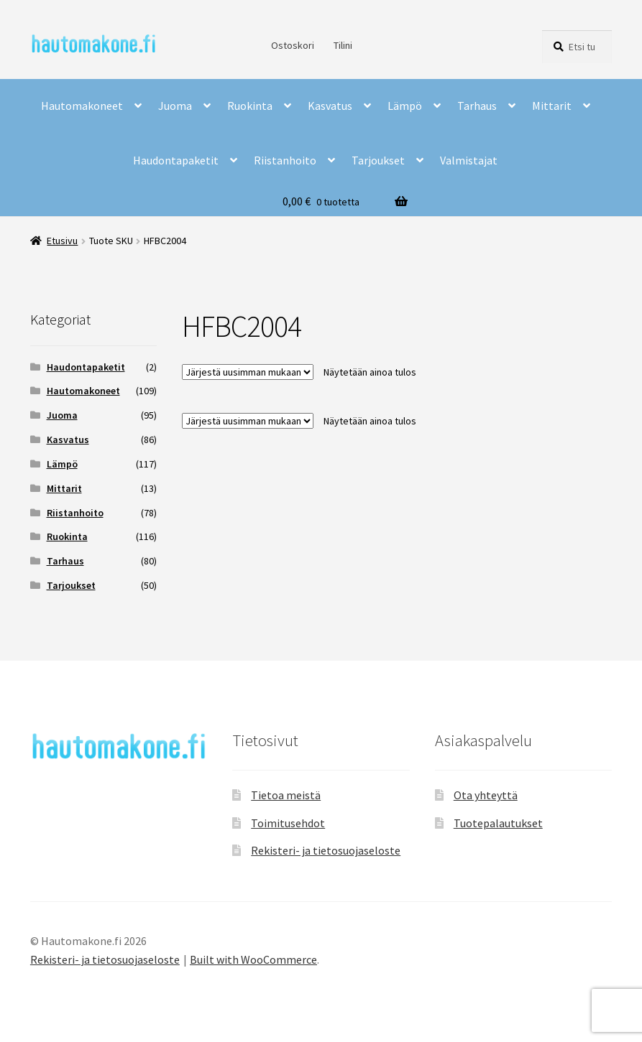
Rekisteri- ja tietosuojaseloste (325, 850)
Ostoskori (292, 45)
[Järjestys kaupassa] (247, 372)
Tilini (343, 45)
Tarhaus (477, 105)
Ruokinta (249, 105)
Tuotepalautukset (498, 823)
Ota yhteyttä (486, 795)
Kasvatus (330, 105)
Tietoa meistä (286, 795)
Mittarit (552, 105)
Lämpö (405, 105)
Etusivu (62, 240)
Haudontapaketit (176, 160)
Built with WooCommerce (253, 959)
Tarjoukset (378, 160)
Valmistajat (468, 160)
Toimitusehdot (288, 823)
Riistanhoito (285, 160)
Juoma (175, 105)
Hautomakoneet (82, 105)
